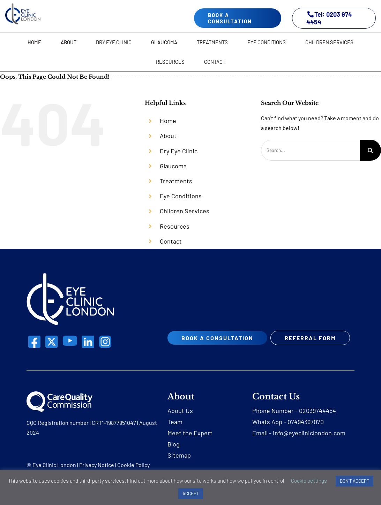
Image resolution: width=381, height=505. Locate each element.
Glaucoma (173, 166)
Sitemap (179, 464)
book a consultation (230, 18)
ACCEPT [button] (190, 493)
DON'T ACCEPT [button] (354, 481)
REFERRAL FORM (207, 351)
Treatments (176, 181)
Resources (174, 226)
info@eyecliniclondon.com (309, 442)
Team (174, 431)
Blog (173, 453)
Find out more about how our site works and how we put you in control (205, 480)
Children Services (184, 211)
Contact (171, 241)
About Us (180, 420)
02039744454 (317, 420)
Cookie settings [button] (309, 480)
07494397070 (305, 431)
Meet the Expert (189, 442)
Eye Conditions (181, 196)
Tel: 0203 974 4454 (329, 18)
